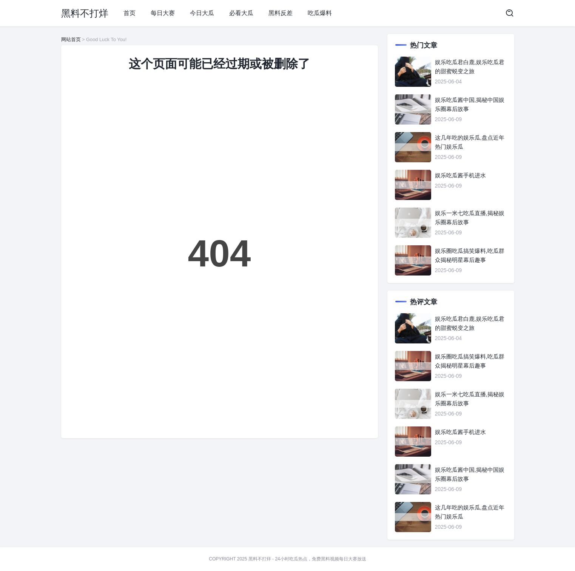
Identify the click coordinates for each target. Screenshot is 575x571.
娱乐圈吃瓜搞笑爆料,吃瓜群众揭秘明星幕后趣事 (469, 255)
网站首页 (71, 39)
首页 (129, 13)
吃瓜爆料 (320, 13)
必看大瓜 (241, 13)
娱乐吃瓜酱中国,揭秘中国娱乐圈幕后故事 (469, 104)
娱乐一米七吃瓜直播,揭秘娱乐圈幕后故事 (469, 217)
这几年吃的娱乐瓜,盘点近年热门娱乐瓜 (469, 142)
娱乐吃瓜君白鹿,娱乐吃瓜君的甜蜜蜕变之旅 (469, 66)
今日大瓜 (202, 13)
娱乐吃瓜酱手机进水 (460, 175)
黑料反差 (280, 13)
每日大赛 (163, 13)
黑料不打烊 (84, 13)
